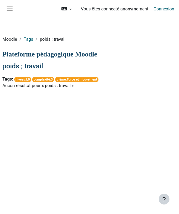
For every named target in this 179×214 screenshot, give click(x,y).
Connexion (164, 9)
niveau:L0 (23, 79)
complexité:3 (43, 79)
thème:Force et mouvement (76, 79)
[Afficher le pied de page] (164, 199)
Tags (28, 39)
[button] (67, 9)
